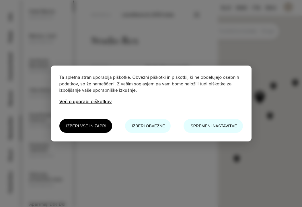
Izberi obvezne (148, 126)
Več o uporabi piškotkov (85, 101)
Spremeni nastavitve (213, 126)
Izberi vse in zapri (86, 126)
